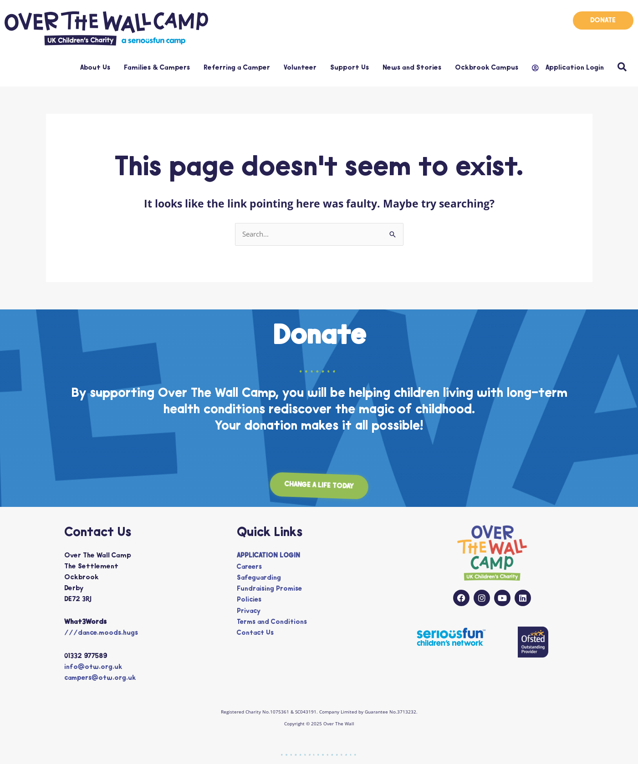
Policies (249, 600)
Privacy (249, 611)
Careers (250, 567)
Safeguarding (259, 578)
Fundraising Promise (270, 589)
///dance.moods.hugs (102, 634)
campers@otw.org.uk (101, 678)
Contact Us (256, 633)
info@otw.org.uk (93, 667)
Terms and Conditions (273, 622)
